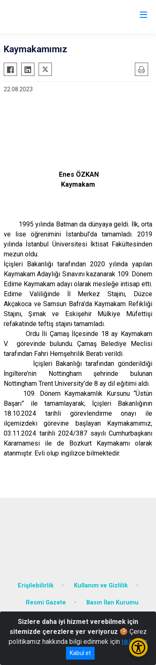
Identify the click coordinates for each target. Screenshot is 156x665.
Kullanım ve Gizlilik (101, 585)
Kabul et (80, 653)
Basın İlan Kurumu (112, 602)
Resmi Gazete (46, 602)
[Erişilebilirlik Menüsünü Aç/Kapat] (138, 647)
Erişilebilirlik (36, 585)
